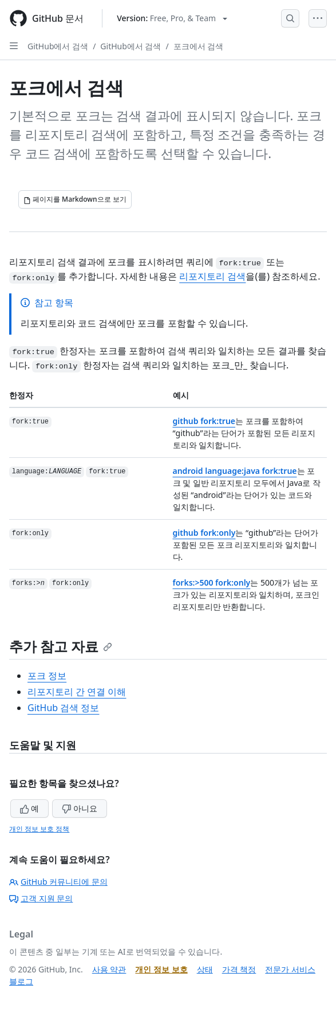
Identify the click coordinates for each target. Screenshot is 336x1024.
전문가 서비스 (290, 969)
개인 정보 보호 (161, 969)
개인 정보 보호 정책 (39, 829)
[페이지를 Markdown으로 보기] (75, 199)
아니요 (79, 808)
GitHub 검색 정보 (63, 707)
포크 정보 (46, 675)
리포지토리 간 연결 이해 (76, 691)
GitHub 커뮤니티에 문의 (58, 881)
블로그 (21, 981)
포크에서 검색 (198, 46)
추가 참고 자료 (60, 646)
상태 (205, 969)
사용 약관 (109, 969)
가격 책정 (239, 969)
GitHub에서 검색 (57, 46)
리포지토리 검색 (212, 276)
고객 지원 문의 (41, 898)
